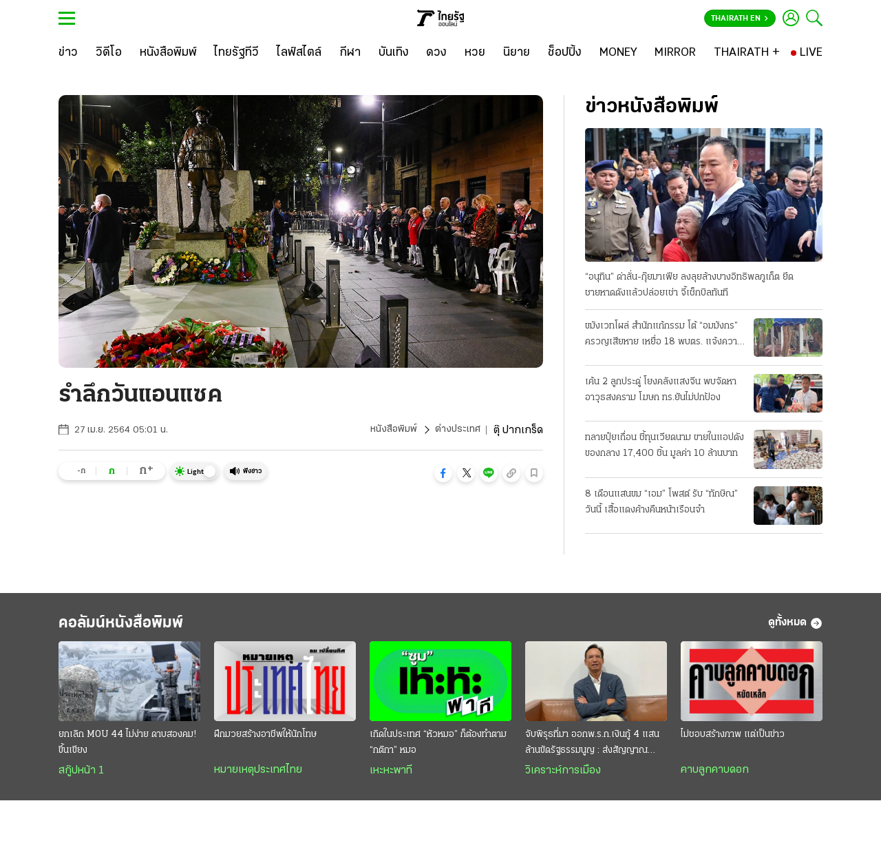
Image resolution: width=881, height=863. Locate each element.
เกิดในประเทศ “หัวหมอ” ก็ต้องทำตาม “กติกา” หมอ (438, 749)
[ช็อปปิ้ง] (565, 53)
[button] (443, 473)
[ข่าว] (68, 53)
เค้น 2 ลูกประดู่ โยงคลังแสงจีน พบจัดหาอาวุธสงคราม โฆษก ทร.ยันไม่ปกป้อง (660, 390)
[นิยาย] (516, 53)
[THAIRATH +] (747, 53)
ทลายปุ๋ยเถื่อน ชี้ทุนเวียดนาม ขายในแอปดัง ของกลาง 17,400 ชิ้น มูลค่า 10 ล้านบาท (664, 447)
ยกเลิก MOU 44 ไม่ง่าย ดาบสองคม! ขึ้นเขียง (127, 749)
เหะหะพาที (391, 776)
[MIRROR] (675, 53)
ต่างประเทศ (456, 430)
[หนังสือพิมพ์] (168, 53)
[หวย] (475, 53)
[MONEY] (618, 53)
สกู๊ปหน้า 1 (81, 776)
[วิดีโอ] (109, 53)
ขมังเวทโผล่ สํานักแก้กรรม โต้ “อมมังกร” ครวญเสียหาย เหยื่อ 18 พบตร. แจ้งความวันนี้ (664, 336)
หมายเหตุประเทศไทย (258, 776)
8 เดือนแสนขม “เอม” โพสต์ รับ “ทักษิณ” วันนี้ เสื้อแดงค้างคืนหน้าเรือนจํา (661, 503)
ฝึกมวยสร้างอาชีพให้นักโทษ (265, 741)
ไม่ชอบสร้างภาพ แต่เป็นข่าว (733, 741)
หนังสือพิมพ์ (388, 430)
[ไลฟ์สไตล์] (299, 53)
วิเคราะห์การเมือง (563, 776)
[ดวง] (436, 53)
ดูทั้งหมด (795, 627)
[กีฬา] (350, 53)
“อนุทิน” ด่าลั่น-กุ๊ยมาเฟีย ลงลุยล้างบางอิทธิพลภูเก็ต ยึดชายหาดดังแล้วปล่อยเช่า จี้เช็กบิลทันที (689, 286)
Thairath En (739, 18)
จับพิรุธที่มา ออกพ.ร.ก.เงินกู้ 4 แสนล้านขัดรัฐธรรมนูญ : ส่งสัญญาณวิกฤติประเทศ (592, 750)
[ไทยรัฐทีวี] (236, 53)
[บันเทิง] (394, 53)
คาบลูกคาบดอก (715, 776)
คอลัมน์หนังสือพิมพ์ (140, 626)
